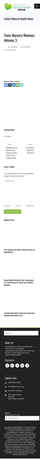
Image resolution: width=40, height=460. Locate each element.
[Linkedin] (13, 85)
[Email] (17, 85)
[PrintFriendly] (21, 85)
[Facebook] (6, 85)
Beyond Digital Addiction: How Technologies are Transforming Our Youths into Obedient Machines (19, 282)
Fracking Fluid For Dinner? (28, 149)
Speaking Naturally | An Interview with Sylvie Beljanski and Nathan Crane (19, 314)
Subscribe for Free (12, 415)
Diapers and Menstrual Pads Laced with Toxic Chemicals (12, 151)
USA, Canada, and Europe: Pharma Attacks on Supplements (19, 250)
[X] (10, 85)
